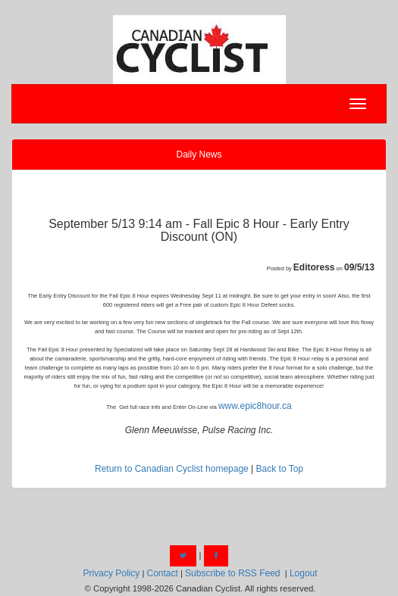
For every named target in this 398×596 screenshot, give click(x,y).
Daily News (198, 154)
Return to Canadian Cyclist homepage (172, 468)
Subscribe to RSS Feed (232, 573)
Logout (304, 573)
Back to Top (279, 468)
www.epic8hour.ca (255, 406)
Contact (161, 573)
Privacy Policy (111, 573)
